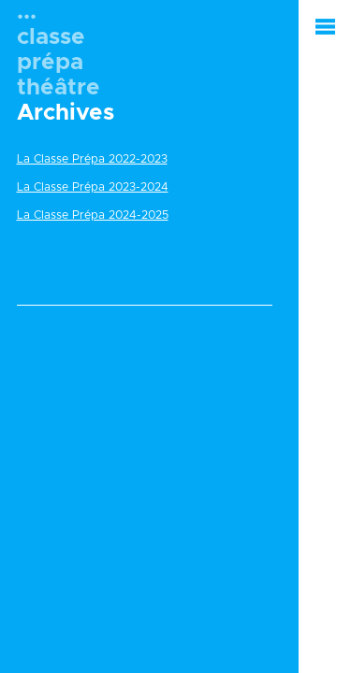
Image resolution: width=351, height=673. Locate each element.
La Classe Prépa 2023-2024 (92, 187)
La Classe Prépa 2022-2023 (92, 159)
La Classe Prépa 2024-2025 (92, 215)
